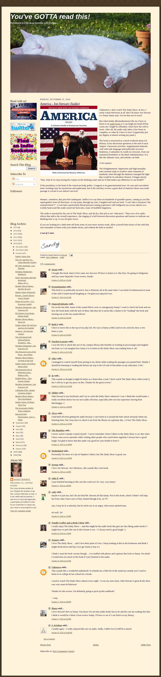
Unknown (56, 567)
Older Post (146, 644)
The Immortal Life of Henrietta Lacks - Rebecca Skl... (23, 372)
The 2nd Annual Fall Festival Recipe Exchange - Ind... (23, 339)
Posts (15, 179)
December (20, 247)
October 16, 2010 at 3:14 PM (61, 533)
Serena (55, 464)
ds (53, 375)
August (19, 426)
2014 (15, 231)
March (18, 442)
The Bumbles (58, 430)
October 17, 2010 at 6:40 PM (61, 602)
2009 (15, 452)
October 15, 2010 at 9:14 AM (61, 318)
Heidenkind (57, 451)
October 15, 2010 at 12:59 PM (62, 458)
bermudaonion (59, 286)
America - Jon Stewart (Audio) (60, 104)
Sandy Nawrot (22, 479)
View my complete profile (20, 511)
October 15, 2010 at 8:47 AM (61, 297)
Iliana (54, 608)
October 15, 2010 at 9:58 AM (61, 335)
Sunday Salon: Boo (22, 256)
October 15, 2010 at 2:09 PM (61, 486)
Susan (54, 269)
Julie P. (55, 478)
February (19, 445)
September (20, 423)
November (20, 250)
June (18, 432)
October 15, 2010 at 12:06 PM (62, 407)
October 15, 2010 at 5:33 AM (61, 280)
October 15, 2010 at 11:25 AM (62, 386)
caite (54, 492)
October (19, 253)
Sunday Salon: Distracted (25, 292)
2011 (15, 240)
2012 (15, 237)
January (19, 449)
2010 (15, 243)
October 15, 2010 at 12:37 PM (62, 424)
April (18, 439)
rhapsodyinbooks (60, 304)
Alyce (54, 413)
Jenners (55, 540)
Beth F (55, 324)
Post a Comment (49, 639)
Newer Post (45, 644)
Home (96, 644)
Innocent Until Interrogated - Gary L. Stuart (25, 416)
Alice (54, 358)
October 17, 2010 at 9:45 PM (61, 619)
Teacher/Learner (60, 341)
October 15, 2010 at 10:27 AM (62, 352)
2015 (15, 227)
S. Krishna (57, 625)
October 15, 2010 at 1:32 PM (61, 472)
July (17, 429)
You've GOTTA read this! (50, 16)
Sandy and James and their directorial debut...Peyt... (25, 280)
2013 (15, 234)
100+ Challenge (52, 257)
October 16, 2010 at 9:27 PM (61, 561)
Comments (17, 184)
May (18, 436)
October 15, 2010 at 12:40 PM (62, 445)
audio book (115, 123)
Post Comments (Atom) (64, 651)
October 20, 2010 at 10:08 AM (62, 633)
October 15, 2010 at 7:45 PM (61, 516)
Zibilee (55, 392)
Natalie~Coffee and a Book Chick (68, 522)
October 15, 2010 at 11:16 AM (62, 369)
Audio (62, 257)
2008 (15, 455)
